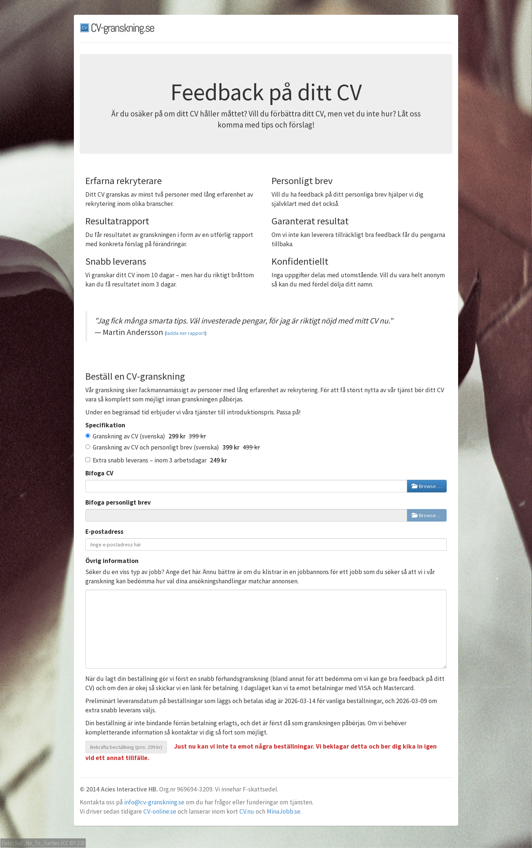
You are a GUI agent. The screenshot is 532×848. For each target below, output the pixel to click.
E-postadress (104, 532)
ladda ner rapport (185, 333)
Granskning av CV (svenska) (145, 436)
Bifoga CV (99, 473)
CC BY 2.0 (72, 843)
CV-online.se (159, 811)
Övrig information (112, 561)
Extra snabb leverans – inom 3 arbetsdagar (156, 460)
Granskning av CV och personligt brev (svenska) (172, 447)
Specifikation (105, 425)
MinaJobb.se (283, 811)
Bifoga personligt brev (118, 502)
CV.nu (246, 811)
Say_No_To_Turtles (37, 843)
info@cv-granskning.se (154, 802)
